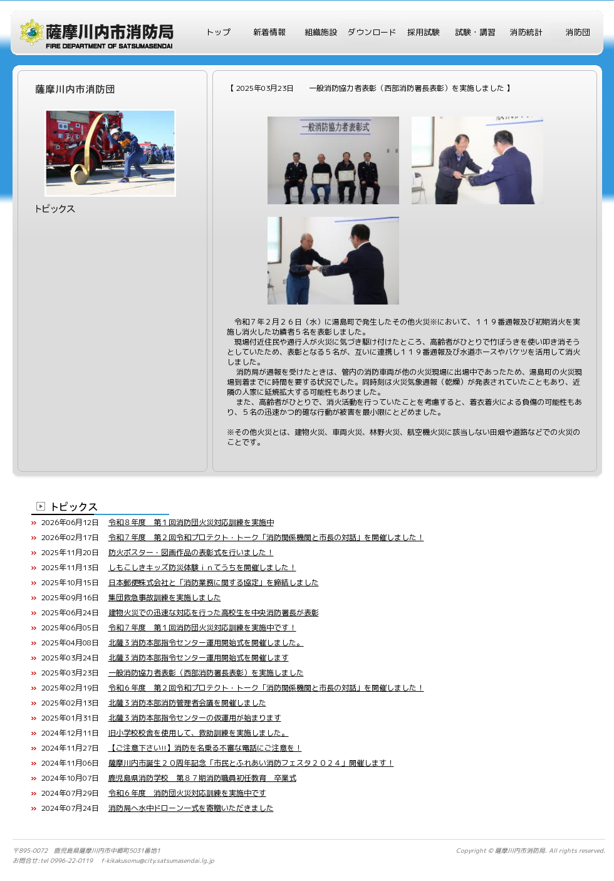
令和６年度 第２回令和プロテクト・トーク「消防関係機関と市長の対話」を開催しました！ (266, 687)
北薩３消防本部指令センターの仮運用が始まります (194, 717)
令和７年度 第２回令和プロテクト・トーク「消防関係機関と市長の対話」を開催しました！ (266, 537)
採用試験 (423, 32)
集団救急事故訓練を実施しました (164, 597)
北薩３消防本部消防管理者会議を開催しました (187, 702)
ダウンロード (372, 32)
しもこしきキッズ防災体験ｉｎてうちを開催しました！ (202, 567)
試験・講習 (475, 32)
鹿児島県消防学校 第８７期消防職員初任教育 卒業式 (202, 778)
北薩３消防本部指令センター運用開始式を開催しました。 (206, 642)
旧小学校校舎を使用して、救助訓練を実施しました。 (198, 732)
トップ (218, 32)
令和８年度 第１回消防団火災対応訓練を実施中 (191, 522)
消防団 (578, 32)
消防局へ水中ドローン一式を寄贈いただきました (191, 808)
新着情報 (269, 32)
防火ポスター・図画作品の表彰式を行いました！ (191, 552)
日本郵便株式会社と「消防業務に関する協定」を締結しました (213, 582)
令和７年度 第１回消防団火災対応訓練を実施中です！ (202, 627)
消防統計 (526, 32)
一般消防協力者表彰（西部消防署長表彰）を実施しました (206, 672)
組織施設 (320, 32)
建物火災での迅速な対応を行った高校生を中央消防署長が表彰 (213, 612)
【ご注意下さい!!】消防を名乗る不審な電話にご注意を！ (205, 748)
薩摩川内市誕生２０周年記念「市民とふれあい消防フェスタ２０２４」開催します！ (251, 763)
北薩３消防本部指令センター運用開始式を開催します (198, 657)
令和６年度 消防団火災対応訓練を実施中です (187, 793)
